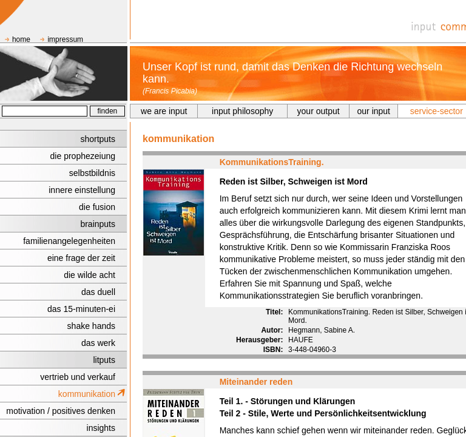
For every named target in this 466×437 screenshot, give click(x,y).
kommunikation (86, 394)
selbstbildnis (92, 173)
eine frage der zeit (81, 258)
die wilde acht (89, 275)
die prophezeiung (82, 156)
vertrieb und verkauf (77, 377)
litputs (104, 360)
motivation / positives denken (60, 411)
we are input (164, 111)
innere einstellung (82, 190)
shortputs (97, 139)
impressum (65, 39)
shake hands (91, 326)
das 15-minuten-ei (81, 309)
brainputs (97, 224)
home (21, 39)
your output (318, 111)
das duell (98, 292)
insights (101, 428)
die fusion (97, 207)
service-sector (436, 111)
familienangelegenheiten (69, 241)
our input (373, 111)
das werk (98, 343)
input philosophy (242, 111)
